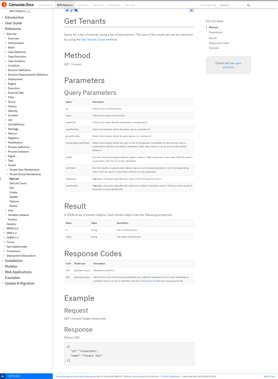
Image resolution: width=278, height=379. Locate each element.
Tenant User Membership (24, 169)
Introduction (14, 17)
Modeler (11, 266)
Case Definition (17, 52)
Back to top (269, 376)
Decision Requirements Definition (28, 74)
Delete (13, 206)
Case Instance (16, 61)
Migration (13, 138)
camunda (137, 376)
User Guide (13, 23)
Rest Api (12, 34)
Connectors (13, 251)
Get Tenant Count (93, 39)
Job (10, 120)
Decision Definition (19, 70)
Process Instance (18, 151)
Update (13, 197)
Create (13, 192)
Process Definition (19, 147)
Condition (14, 65)
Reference (13, 29)
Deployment (15, 79)
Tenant (12, 165)
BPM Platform (65, 5)
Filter (11, 97)
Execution (14, 88)
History (12, 106)
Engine (12, 83)
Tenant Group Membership (25, 174)
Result (213, 38)
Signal (11, 156)
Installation (13, 261)
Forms (10, 242)
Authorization (16, 43)
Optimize (83, 5)
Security (130, 5)
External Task (16, 92)
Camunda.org (208, 5)
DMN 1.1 (12, 233)
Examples (12, 277)
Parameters (216, 32)
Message (13, 129)
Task (10, 160)
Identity (13, 111)
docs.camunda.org (83, 376)
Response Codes (219, 43)
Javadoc (11, 224)
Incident (13, 115)
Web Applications (18, 272)
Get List (14, 178)
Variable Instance (18, 215)
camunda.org (62, 376)
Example (214, 48)
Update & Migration (19, 283)
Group (11, 102)
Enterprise (114, 5)
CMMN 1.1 (13, 237)
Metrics (12, 133)
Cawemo (98, 5)
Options (14, 201)
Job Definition (16, 124)
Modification (15, 142)
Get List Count (17, 183)
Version (12, 219)
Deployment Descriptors (21, 255)
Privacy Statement (171, 376)
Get (11, 188)
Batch (11, 47)
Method (213, 27)
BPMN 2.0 (12, 228)
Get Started (45, 5)
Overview (13, 38)
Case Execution (17, 56)
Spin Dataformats (17, 246)
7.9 (28, 11)
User (10, 210)
